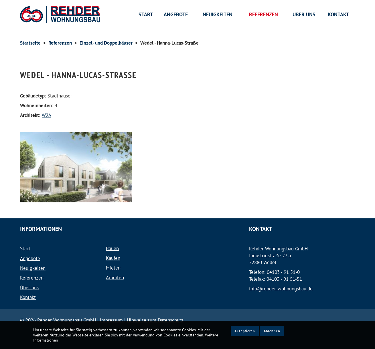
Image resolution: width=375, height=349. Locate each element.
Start (25, 249)
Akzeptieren (244, 331)
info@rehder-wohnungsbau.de (281, 289)
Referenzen (60, 43)
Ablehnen (272, 331)
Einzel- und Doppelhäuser (106, 43)
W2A (46, 115)
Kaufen (113, 258)
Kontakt (28, 297)
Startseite (30, 43)
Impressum (112, 320)
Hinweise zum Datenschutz (155, 320)
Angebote (30, 258)
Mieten (113, 268)
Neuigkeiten (33, 268)
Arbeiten (115, 277)
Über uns (29, 287)
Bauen (112, 248)
